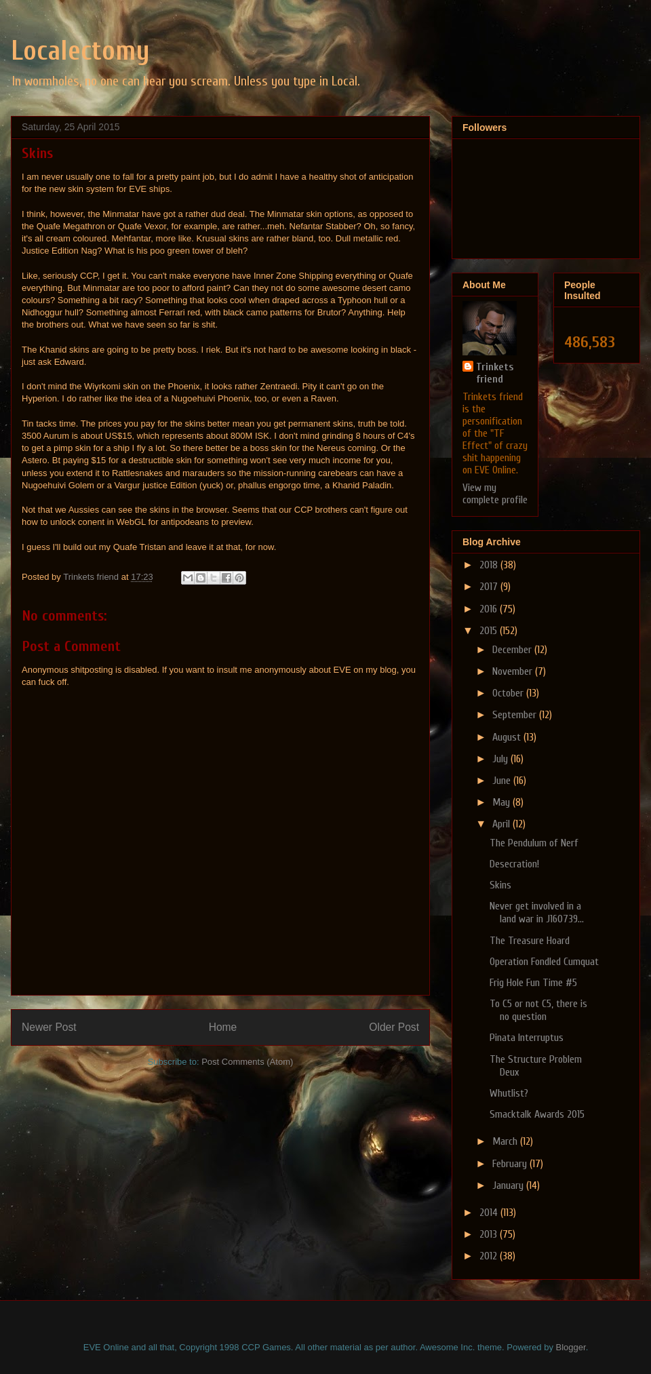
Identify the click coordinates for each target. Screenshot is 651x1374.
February (511, 1164)
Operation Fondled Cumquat (544, 962)
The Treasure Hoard (530, 941)
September (515, 715)
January (509, 1185)
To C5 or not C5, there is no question (538, 1010)
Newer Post (49, 1027)
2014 (489, 1212)
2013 (489, 1234)
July (501, 759)
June (502, 780)
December (513, 650)
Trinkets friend (494, 373)
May (502, 802)
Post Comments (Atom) (247, 1062)
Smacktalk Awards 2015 (537, 1114)
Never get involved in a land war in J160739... (537, 912)
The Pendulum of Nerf (534, 843)
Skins (500, 885)
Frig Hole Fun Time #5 (533, 983)
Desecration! (514, 864)
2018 (489, 565)
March (506, 1141)
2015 (489, 631)
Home (223, 1027)
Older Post (394, 1027)
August (508, 737)
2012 (489, 1256)
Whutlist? (509, 1093)
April (502, 824)
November (513, 671)
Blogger (571, 1347)
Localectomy (80, 50)
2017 (489, 587)
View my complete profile (495, 494)
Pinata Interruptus (527, 1038)
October (509, 693)
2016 (489, 609)
